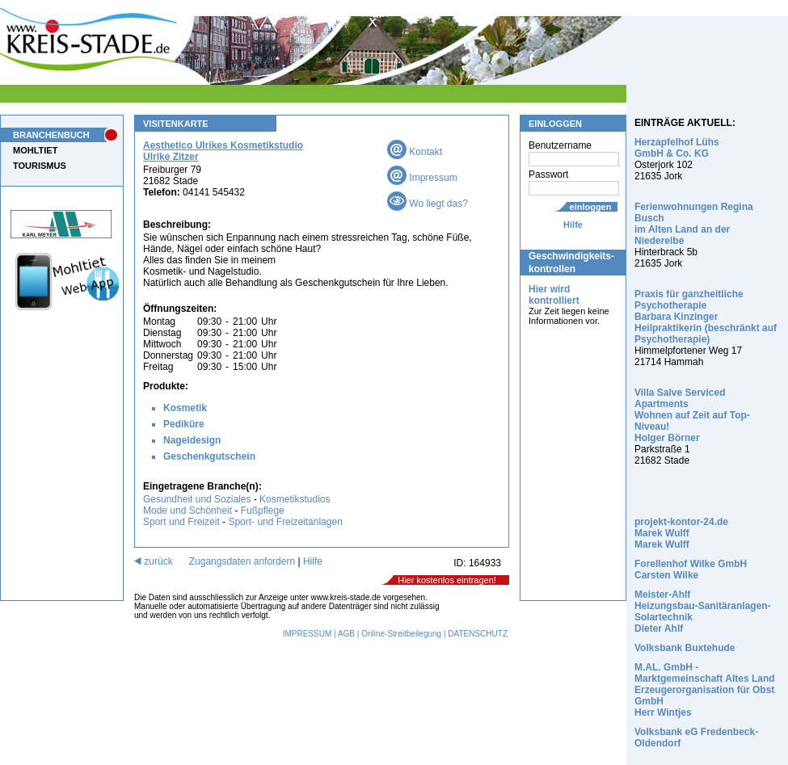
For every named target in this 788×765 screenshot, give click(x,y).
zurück (153, 561)
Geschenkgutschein (209, 456)
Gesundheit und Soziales (197, 499)
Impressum (422, 177)
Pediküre (183, 424)
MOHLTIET (35, 150)
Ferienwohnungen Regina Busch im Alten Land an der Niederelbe (693, 223)
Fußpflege (262, 510)
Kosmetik (185, 408)
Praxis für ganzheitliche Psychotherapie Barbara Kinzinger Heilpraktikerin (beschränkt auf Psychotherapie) (705, 316)
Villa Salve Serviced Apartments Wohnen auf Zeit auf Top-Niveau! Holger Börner (692, 415)
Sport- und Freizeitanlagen (285, 522)
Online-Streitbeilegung (401, 633)
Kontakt (414, 152)
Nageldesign (192, 440)
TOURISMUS (39, 165)
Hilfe (573, 224)
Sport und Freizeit (182, 522)
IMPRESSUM (307, 633)
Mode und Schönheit (187, 510)
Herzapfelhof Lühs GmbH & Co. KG (676, 148)
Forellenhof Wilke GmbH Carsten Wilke (690, 569)
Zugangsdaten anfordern (242, 561)
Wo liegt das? (427, 203)
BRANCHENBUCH (51, 135)
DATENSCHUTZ (478, 633)
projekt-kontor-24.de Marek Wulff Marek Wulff (681, 533)
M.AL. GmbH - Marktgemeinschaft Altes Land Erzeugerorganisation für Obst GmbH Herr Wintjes (704, 690)
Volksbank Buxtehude (684, 648)
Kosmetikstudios (294, 499)
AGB (346, 633)
